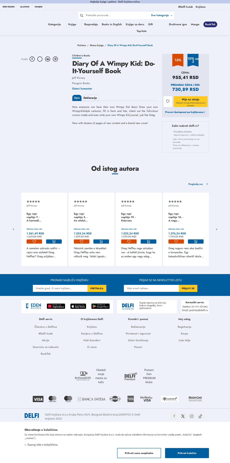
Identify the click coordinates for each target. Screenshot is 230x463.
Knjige (70, 24)
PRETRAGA (96, 288)
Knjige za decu (146, 24)
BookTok (135, 31)
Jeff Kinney (78, 78)
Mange (120, 31)
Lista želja (184, 340)
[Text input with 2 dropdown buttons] (117, 15)
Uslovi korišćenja (138, 340)
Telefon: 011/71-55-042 (195, 306)
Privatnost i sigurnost (138, 333)
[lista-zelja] (34, 241)
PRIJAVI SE (188, 288)
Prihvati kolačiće (187, 453)
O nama (92, 347)
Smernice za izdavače (46, 347)
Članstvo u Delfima (45, 327)
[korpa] (54, 241)
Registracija (184, 327)
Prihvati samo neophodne (139, 453)
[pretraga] (82, 15)
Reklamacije (138, 327)
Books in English (123, 24)
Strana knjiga (96, 45)
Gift (162, 24)
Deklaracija (90, 98)
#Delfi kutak (46, 333)
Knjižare (92, 327)
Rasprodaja (102, 24)
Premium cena (181, 85)
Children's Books (81, 55)
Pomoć (138, 347)
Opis (77, 98)
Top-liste (168, 31)
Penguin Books (81, 83)
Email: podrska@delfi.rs (195, 310)
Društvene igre (103, 31)
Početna (81, 45)
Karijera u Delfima (92, 333)
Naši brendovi (91, 340)
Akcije (45, 340)
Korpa (184, 333)
